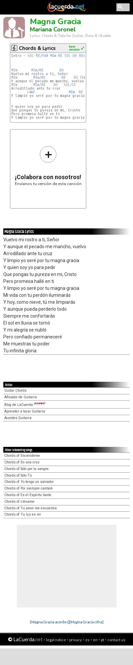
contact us (116, 640)
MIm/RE (37, 70)
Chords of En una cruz (21, 462)
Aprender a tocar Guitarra (24, 411)
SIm (83, 77)
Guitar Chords (15, 390)
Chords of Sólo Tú (18, 475)
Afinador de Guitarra (20, 397)
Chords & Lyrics (37, 48)
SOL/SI (70, 85)
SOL (31, 56)
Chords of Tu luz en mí (22, 514)
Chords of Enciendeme (22, 455)
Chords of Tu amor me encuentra (30, 508)
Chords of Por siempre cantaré (28, 488)
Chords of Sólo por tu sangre (26, 469)
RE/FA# (42, 56)
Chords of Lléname (19, 501)
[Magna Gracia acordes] (49, 622)
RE (60, 56)
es (87, 640)
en (95, 640)
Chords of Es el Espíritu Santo (27, 495)
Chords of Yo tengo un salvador (29, 482)
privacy (75, 640)
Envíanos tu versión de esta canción (48, 165)
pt (102, 640)
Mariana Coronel (53, 29)
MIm (53, 56)
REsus (84, 56)
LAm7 (31, 92)
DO (75, 56)
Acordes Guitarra (18, 418)
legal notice (56, 640)
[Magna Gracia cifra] (86, 622)
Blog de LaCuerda (24, 405)
